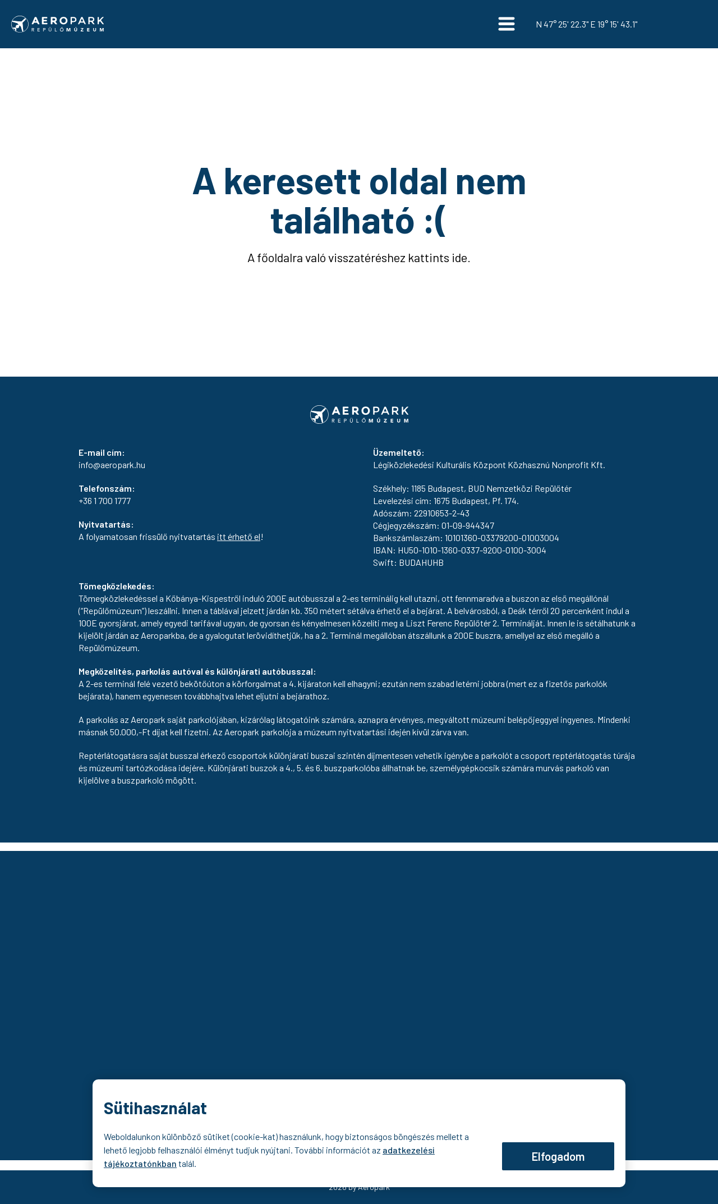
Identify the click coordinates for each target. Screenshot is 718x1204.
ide (459, 257)
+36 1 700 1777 (105, 500)
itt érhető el (238, 536)
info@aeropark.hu (112, 464)
